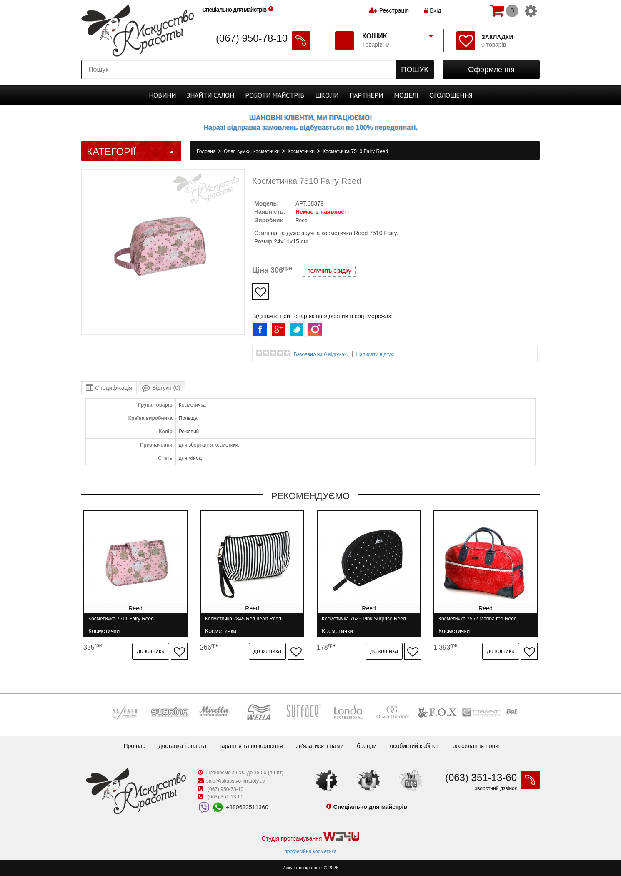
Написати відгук (374, 354)
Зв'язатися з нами (319, 746)
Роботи (274, 95)
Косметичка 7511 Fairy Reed (121, 622)
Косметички (302, 151)
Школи (326, 95)
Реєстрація (394, 10)
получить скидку (329, 270)
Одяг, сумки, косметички (252, 151)
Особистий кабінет (414, 746)
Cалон (210, 95)
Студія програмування (310, 837)
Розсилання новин (477, 746)
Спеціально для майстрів (239, 9)
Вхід (432, 10)
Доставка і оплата (182, 746)
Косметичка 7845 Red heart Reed (243, 622)
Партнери (366, 95)
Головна (207, 151)
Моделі (406, 95)
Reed (301, 220)
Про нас (134, 746)
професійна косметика (310, 851)
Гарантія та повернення (251, 746)
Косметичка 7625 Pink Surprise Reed (364, 622)
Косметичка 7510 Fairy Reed (355, 151)
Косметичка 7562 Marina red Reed (477, 622)
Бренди (366, 746)
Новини (162, 95)
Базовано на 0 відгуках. (321, 354)
